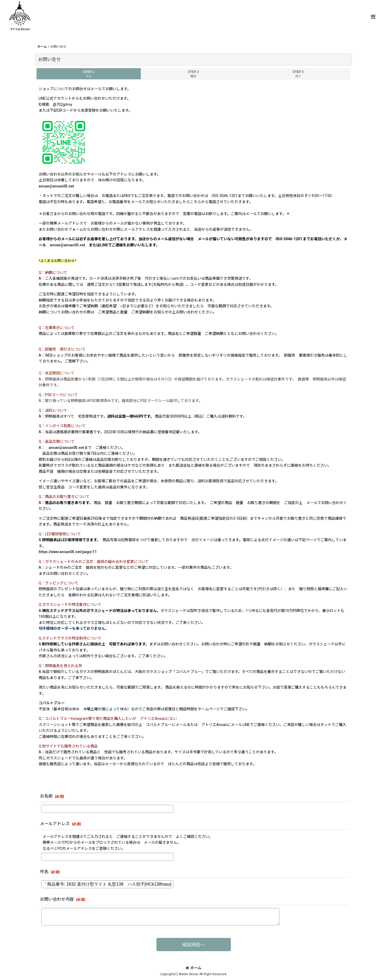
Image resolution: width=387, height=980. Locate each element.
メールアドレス (55, 823)
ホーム (193, 968)
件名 (44, 871)
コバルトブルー (52, 703)
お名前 (46, 796)
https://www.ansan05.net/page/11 (68, 552)
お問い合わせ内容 (57, 899)
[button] (373, 16)
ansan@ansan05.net (56, 186)
